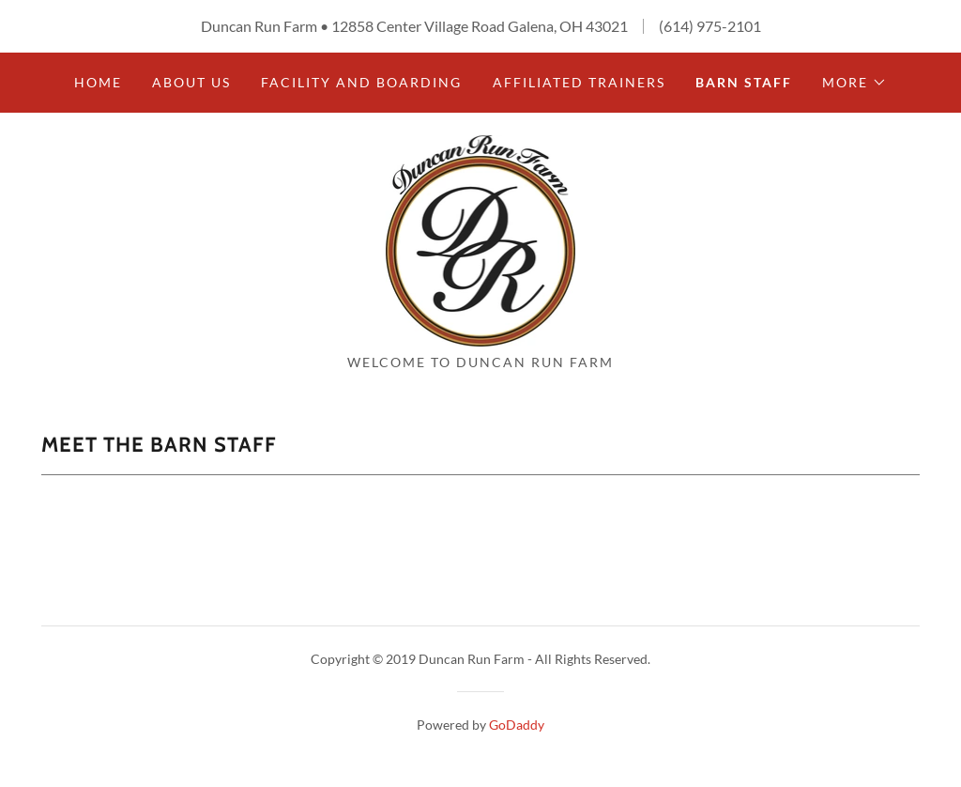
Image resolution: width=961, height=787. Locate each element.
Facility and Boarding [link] (361, 82)
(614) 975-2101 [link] (710, 26)
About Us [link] (191, 82)
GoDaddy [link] (516, 725)
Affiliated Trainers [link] (579, 82)
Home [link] (98, 82)
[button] (854, 82)
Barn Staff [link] (743, 82)
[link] (481, 239)
